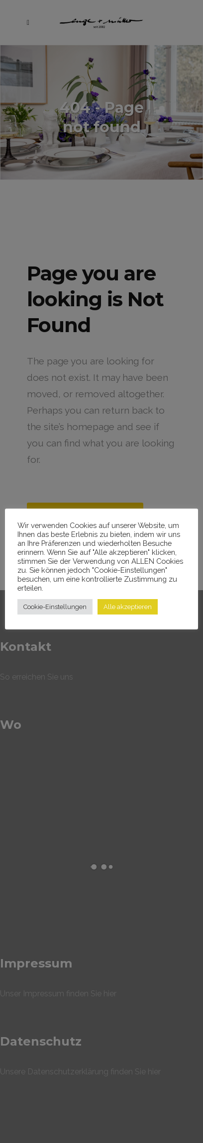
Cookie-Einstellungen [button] (55, 607)
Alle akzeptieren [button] (127, 607)
